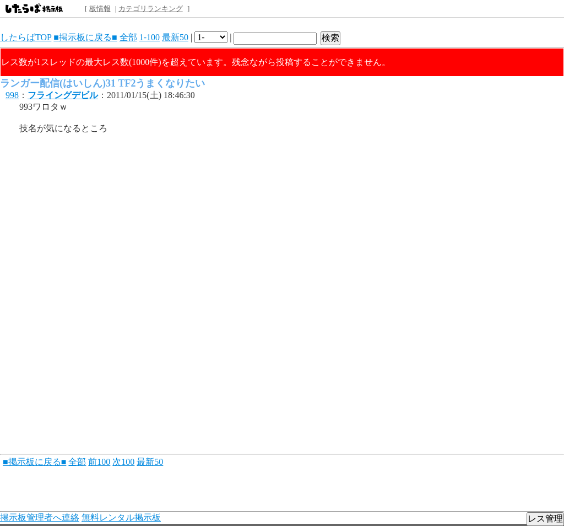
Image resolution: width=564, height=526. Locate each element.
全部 (128, 37)
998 (12, 95)
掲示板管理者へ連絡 (39, 517)
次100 (123, 461)
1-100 (149, 37)
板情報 (100, 8)
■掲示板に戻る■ (85, 37)
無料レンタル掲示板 (121, 517)
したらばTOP (25, 37)
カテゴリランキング (150, 8)
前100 (99, 461)
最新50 (175, 37)
